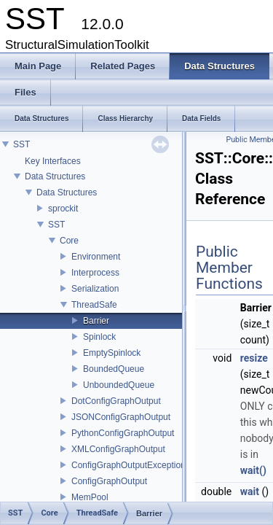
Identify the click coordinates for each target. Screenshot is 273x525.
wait (249, 491)
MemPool (89, 497)
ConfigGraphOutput (109, 481)
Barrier (96, 321)
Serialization (95, 289)
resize (254, 358)
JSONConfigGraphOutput (120, 417)
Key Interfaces (53, 161)
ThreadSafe (94, 305)
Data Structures (55, 176)
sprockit (63, 208)
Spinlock (99, 337)
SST (21, 144)
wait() (253, 470)
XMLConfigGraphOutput (118, 449)
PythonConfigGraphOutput (122, 433)
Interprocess (95, 273)
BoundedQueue (113, 369)
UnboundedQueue (118, 385)
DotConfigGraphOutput (116, 401)
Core (69, 241)
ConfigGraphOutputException (128, 465)
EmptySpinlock (112, 353)
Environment (95, 257)
